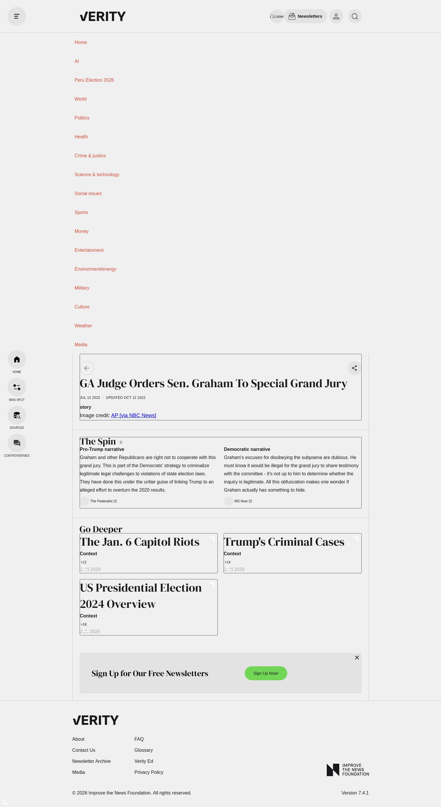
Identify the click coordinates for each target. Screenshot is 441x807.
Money (82, 231)
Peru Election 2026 (94, 80)
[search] (355, 16)
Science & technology (97, 174)
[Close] (357, 657)
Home (81, 42)
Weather (83, 325)
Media (81, 344)
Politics (82, 117)
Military (82, 287)
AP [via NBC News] (133, 415)
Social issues (88, 193)
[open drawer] (17, 16)
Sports (81, 212)
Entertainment (89, 250)
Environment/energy (95, 269)
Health (81, 136)
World (81, 99)
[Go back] (87, 368)
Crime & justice (90, 155)
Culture (82, 306)
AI (77, 61)
